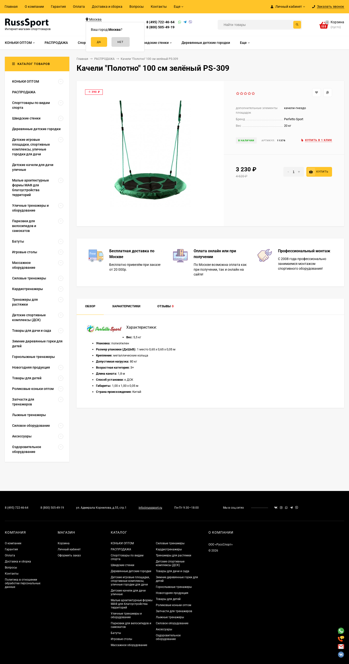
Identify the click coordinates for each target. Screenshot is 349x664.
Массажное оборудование (129, 645)
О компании (34, 6)
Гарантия (58, 6)
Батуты (116, 633)
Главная (11, 6)
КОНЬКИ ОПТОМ (122, 543)
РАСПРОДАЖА (121, 549)
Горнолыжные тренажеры (174, 587)
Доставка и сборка (107, 6)
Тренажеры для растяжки (173, 555)
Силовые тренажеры (170, 543)
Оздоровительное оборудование (168, 637)
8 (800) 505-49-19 (160, 27)
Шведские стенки (122, 565)
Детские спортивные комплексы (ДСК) (170, 563)
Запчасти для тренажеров (174, 611)
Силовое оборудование (172, 623)
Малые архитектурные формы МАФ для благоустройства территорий (131, 604)
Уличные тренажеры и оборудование (126, 615)
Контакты (159, 6)
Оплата (79, 6)
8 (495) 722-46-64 (160, 22)
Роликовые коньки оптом (173, 605)
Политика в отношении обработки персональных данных (22, 583)
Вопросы (136, 6)
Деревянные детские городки (131, 571)
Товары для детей (168, 599)
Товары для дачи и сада (172, 571)
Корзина (64, 543)
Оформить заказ (69, 555)
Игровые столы (121, 639)
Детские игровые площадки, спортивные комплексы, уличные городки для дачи (130, 581)
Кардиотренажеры (169, 549)
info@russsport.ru (150, 507)
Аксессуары (164, 629)
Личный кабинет (69, 549)
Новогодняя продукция (172, 593)
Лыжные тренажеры (170, 617)
